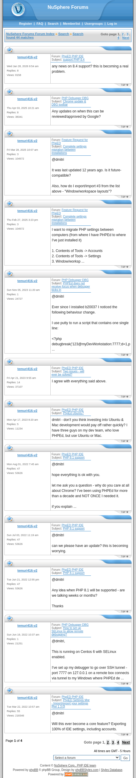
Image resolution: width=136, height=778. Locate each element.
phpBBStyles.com (87, 770)
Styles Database (111, 770)
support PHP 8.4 (73, 59)
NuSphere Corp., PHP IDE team (75, 765)
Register (25, 23)
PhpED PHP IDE (72, 56)
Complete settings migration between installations (69, 150)
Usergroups (93, 23)
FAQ (40, 23)
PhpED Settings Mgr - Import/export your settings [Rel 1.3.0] (71, 703)
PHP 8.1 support (73, 457)
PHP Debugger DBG (75, 98)
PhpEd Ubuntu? (73, 413)
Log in (112, 23)
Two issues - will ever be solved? (68, 373)
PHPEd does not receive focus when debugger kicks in (71, 286)
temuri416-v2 (27, 57)
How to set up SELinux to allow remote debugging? (67, 631)
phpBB (33, 770)
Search (53, 23)
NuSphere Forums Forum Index (30, 34)
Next (125, 37)
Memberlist (71, 23)
